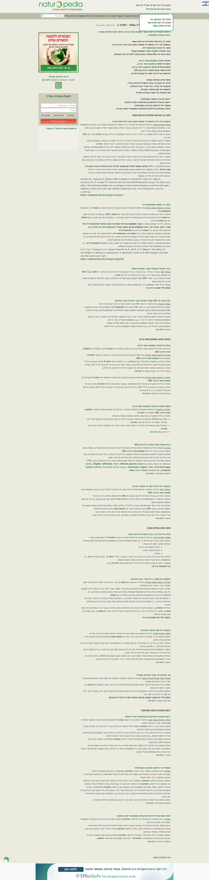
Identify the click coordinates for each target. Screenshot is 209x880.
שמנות (159, 47)
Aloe (132, 470)
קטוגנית (160, 99)
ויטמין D (110, 348)
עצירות (141, 412)
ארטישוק (97, 467)
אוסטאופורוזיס (148, 47)
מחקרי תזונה (116, 15)
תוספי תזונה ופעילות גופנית (110, 31)
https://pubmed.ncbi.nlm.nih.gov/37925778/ (102, 259)
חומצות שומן (119, 508)
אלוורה (144, 470)
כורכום (88, 463)
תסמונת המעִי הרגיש (133, 31)
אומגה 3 (155, 86)
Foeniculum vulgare (137, 467)
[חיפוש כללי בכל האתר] (52, 15)
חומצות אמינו (116, 636)
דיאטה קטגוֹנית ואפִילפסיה (159, 35)
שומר (151, 467)
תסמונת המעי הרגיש (147, 60)
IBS (136, 70)
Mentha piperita (128, 463)
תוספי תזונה (131, 15)
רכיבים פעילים (100, 15)
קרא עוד (149, 287)
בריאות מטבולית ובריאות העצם (157, 31)
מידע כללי (70, 15)
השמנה (164, 217)
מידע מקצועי (84, 15)
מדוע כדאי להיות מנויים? (158, 9)
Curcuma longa (162, 467)
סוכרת (119, 44)
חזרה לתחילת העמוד (161, 857)
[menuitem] (131, 16)
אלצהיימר (136, 838)
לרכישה (139, 5)
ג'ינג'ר (115, 463)
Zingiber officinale (102, 463)
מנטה (140, 463)
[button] (43, 16)
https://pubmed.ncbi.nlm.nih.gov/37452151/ (102, 195)
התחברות (166, 5)
